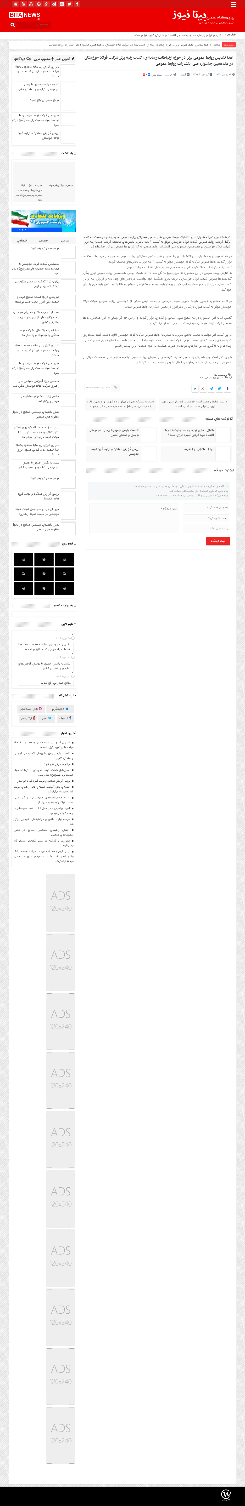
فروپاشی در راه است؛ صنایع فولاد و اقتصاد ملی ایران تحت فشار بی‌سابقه (36, 299)
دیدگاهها (22, 59)
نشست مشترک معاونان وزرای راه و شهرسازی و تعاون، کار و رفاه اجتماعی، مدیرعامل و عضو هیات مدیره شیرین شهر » (120, 404)
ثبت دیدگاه (223, 470)
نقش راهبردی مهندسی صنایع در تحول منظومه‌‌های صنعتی (35, 414)
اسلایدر (216, 44)
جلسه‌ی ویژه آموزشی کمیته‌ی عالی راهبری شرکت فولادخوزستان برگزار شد (36, 383)
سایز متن (155, 74)
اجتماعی (43, 240)
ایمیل (182, 74)
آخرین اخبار (65, 59)
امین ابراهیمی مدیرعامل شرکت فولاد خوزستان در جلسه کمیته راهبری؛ (37, 512)
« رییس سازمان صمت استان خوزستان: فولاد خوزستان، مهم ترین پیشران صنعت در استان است (194, 404)
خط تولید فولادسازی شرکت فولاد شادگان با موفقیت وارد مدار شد (39, 333)
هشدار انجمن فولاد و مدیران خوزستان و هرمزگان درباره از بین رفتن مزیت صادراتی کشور (35, 317)
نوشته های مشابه (219, 419)
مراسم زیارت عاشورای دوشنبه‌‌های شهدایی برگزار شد (39, 399)
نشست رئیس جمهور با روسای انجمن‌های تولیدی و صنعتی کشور (113, 432)
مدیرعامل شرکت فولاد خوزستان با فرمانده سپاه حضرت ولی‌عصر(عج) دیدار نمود (35, 120)
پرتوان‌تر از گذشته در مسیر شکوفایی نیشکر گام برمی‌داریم (37, 284)
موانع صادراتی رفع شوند (199, 449)
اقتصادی (22, 240)
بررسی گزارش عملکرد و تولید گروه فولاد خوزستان (115, 451)
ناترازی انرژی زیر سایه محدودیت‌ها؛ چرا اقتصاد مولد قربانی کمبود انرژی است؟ (177, 35)
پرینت (170, 74)
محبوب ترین (43, 59)
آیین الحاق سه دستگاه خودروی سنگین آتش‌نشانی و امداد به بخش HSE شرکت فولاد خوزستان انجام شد (36, 432)
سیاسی (65, 240)
